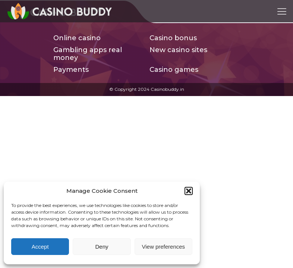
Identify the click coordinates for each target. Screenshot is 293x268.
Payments (71, 70)
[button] (188, 191)
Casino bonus (173, 38)
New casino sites (178, 50)
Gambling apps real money (87, 54)
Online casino (77, 38)
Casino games (173, 70)
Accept (40, 246)
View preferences (163, 246)
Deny (101, 246)
